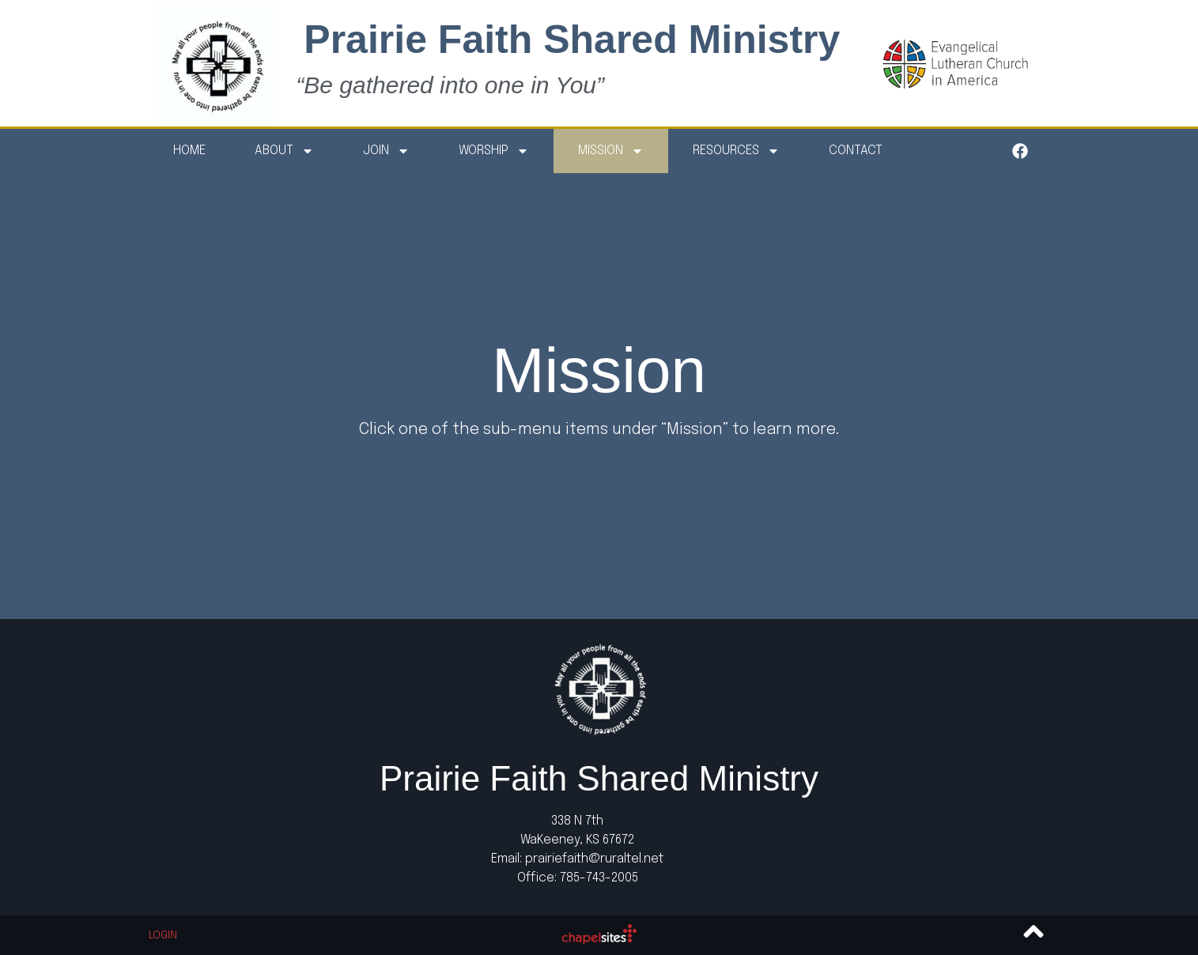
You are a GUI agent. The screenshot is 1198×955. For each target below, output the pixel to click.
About (284, 151)
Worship (494, 151)
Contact (855, 150)
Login (163, 935)
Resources (736, 151)
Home (189, 150)
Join (386, 151)
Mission (611, 151)
